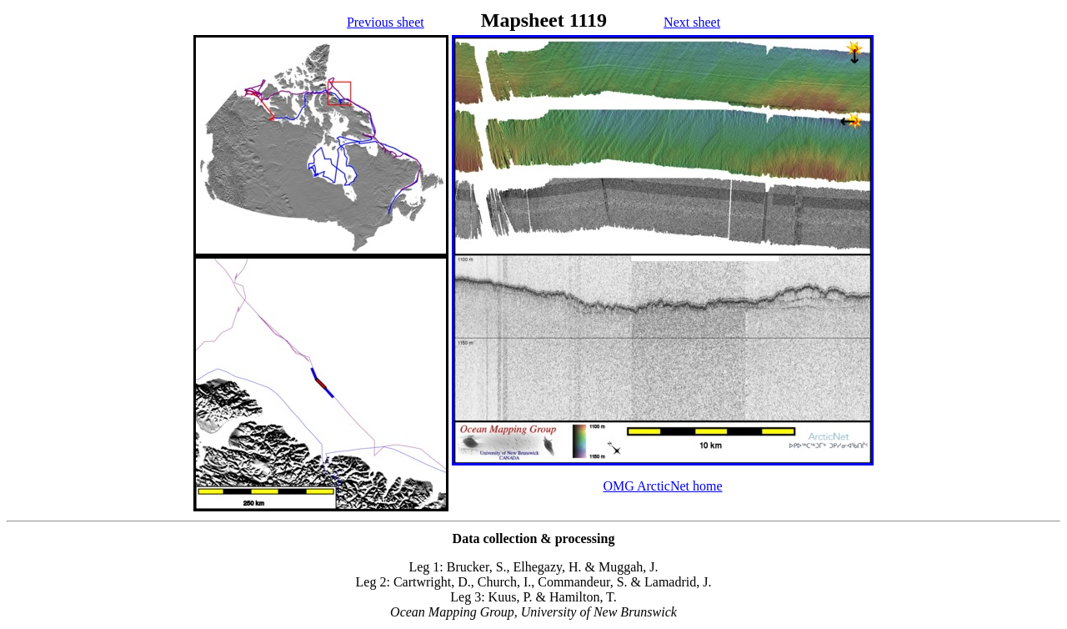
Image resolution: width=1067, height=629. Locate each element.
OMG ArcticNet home (662, 486)
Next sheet (692, 22)
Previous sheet (385, 22)
